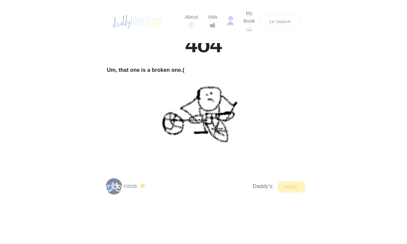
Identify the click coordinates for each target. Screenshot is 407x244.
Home (291, 185)
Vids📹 (213, 21)
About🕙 (191, 21)
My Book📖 (249, 21)
